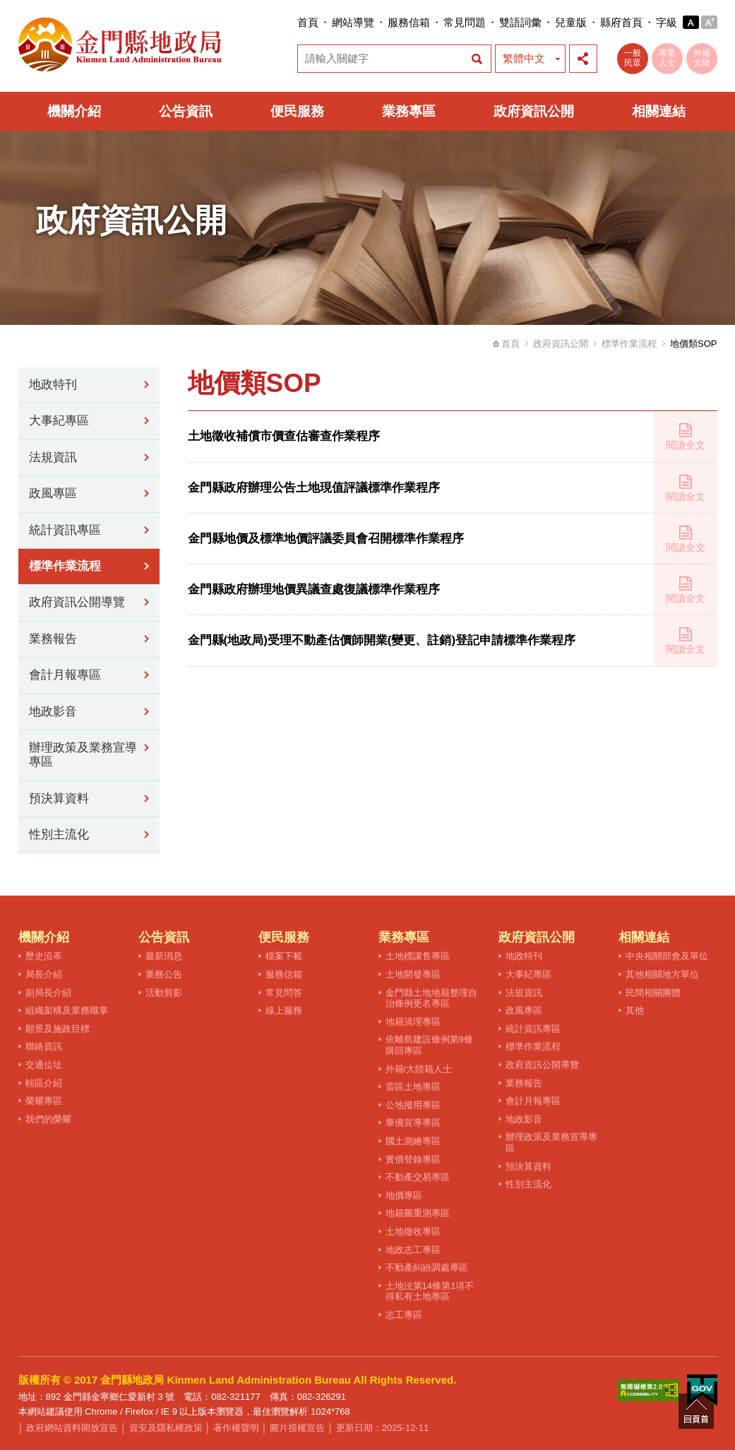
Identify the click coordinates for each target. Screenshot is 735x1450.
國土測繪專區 (413, 1141)
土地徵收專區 (413, 1231)
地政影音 (53, 711)
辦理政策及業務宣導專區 (83, 754)
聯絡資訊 (43, 1046)
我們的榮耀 (48, 1119)
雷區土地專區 (413, 1086)
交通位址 (43, 1064)
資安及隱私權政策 (166, 1427)
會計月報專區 (65, 675)
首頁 (307, 22)
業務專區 (409, 111)
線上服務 (283, 1010)
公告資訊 (186, 111)
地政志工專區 (413, 1249)
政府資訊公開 (534, 111)
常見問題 (464, 22)
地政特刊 (53, 384)
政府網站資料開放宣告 (72, 1427)
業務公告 (163, 974)
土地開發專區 (413, 974)
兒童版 (571, 22)
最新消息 (163, 956)
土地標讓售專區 (418, 956)
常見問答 (283, 992)
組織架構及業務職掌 (66, 1010)
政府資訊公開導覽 (77, 602)
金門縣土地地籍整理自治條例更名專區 (431, 998)
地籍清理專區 (413, 1021)
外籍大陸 (701, 58)
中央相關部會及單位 (667, 956)
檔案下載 (283, 956)
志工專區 (404, 1314)
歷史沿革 (43, 956)
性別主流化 (59, 834)
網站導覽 (353, 22)
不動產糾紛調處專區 (427, 1267)
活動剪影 (163, 992)
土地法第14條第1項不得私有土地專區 (430, 1291)
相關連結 (659, 111)
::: (293, 22)
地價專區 (404, 1195)
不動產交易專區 (418, 1177)
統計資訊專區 (65, 530)
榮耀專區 (43, 1100)
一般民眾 (632, 58)
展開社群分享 (583, 58)
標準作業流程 (629, 343)
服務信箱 (409, 22)
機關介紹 (74, 111)
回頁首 (696, 1411)
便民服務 (297, 111)
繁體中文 (524, 58)
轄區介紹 (43, 1083)
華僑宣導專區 (413, 1122)
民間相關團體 (653, 992)
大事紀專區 (59, 420)
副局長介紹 (48, 992)
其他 (635, 1010)
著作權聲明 (236, 1427)
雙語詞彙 (520, 22)
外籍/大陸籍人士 (419, 1069)
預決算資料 (59, 798)
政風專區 (53, 493)
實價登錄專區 (413, 1159)
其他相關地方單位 (662, 974)
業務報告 (53, 639)
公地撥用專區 (413, 1105)
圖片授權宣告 (297, 1427)
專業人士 (667, 58)
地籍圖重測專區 (418, 1213)
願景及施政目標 (57, 1028)
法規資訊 (53, 457)
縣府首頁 (621, 22)
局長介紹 (43, 974)
